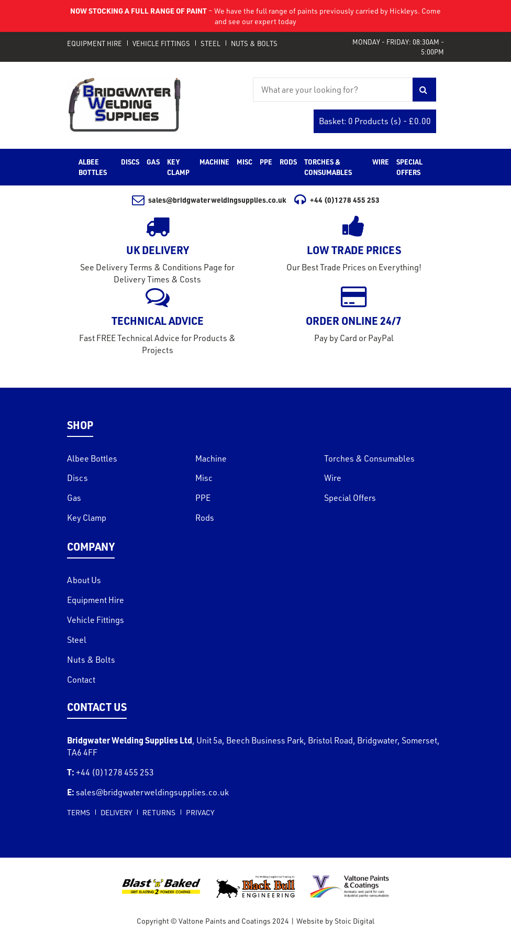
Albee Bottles (92, 458)
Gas (74, 497)
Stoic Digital (354, 920)
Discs (77, 478)
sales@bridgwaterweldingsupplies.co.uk (209, 199)
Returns (158, 812)
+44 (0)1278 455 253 (337, 199)
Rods (204, 517)
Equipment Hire (94, 43)
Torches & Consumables (369, 458)
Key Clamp (86, 517)
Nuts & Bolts (254, 43)
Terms (78, 812)
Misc (204, 478)
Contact (81, 679)
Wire (332, 478)
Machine (211, 458)
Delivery (116, 812)
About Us (84, 580)
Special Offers (350, 497)
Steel (210, 43)
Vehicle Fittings (161, 43)
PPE (202, 497)
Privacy (200, 812)
